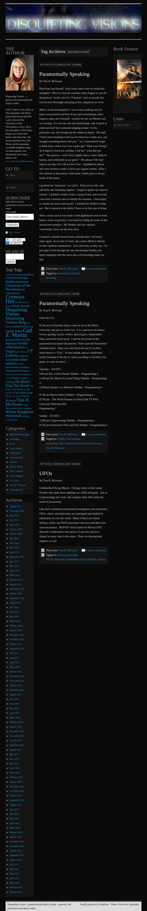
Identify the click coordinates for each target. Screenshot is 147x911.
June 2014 (14, 703)
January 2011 (15, 892)
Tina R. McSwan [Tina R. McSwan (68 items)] (18, 402)
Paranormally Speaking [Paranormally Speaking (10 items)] (17, 367)
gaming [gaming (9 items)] (9, 339)
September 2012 (16, 800)
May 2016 (14, 616)
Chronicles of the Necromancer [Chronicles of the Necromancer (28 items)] (18, 287)
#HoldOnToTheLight (19, 434)
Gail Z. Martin (16, 471)
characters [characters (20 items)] (22, 282)
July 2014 (13, 699)
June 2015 (14, 658)
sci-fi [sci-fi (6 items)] (8, 378)
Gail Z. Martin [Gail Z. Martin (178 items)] (19, 332)
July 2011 (13, 864)
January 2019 (15, 529)
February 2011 (16, 887)
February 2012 (16, 832)
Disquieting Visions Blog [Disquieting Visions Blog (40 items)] (16, 320)
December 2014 (16, 676)
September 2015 (16, 648)
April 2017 (14, 570)
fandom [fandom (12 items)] (16, 326)
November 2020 (16, 511)
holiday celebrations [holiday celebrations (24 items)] (17, 345)
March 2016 (14, 621)
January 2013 (15, 782)
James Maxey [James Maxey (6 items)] (20, 352)
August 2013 (15, 749)
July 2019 (13, 520)
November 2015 (16, 639)
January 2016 (15, 630)
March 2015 (14, 667)
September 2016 (16, 598)
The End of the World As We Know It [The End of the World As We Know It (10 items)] (19, 389)
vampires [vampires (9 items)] (27, 408)
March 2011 (14, 883)
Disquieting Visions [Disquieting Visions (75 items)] (16, 311)
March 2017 (14, 575)
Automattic (134, 904)
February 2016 (16, 625)
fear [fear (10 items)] (31, 326)
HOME (12, 187)
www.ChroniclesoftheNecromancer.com (24, 161)
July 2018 (13, 538)
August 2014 (15, 694)
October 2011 (15, 850)
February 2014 (16, 722)
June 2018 (14, 543)
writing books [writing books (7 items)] (12, 419)
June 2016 (14, 612)
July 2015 (13, 653)
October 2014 (15, 685)
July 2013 (13, 754)
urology (101, 559)
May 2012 (14, 818)
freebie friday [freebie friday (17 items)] (14, 331)
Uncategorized (16, 489)
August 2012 (15, 804)
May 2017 (14, 566)
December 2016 (16, 589)
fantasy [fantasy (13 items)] (25, 326)
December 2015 (16, 635)
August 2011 (15, 860)
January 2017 (15, 584)
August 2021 (15, 506)
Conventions (15, 453)
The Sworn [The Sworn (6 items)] (16, 396)
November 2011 (16, 846)
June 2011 (14, 869)
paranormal (63, 273)
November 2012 (16, 791)
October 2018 (15, 534)
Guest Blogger (16, 476)
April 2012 (14, 823)
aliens (60, 555)
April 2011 (14, 878)
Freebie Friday (16, 466)
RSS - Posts (14, 232)
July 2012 (13, 809)
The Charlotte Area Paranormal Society (80, 443)
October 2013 (15, 740)
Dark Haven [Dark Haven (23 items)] (21, 306)
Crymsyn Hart (15, 457)
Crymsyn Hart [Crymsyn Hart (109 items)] (15, 299)
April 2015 (14, 662)
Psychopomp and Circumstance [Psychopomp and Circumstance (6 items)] (18, 374)
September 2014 (16, 690)
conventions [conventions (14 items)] (13, 293)
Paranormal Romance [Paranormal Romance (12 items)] (17, 370)
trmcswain (50, 64)
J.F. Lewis (14, 480)
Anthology (14, 439)
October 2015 (15, 644)
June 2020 (14, 515)
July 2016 (13, 607)
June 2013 (14, 759)
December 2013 (16, 731)
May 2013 (14, 763)
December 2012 (16, 786)
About (12, 175)
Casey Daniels (16, 448)
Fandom (13, 462)
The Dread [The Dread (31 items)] (21, 385)
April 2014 (14, 713)
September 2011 (16, 855)
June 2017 (14, 561)
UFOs (45, 473)
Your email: (11, 212)
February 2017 (16, 579)
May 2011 (14, 873)
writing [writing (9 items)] (25, 416)
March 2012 (14, 827)
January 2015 (15, 671)
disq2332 (48, 464)
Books (12, 443)
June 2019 (14, 524)
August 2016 (15, 602)
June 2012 (14, 814)
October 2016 (15, 593)
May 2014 (14, 708)
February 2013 (16, 777)
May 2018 (14, 547)
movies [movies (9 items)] (20, 363)
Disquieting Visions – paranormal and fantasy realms (31, 904)
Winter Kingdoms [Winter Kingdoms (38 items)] (20, 412)
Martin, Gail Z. (124, 125)
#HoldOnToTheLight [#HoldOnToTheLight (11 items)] (17, 277)
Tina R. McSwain (68, 268)
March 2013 (14, 772)
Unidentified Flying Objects (81, 559)
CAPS (60, 438)
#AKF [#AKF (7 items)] (8, 274)
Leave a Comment (96, 268)
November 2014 (16, 680)
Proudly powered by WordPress (94, 904)
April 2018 (14, 552)
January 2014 (15, 726)
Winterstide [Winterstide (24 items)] (13, 416)
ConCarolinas (72, 438)
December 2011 (16, 841)
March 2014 (14, 717)
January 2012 (15, 837)
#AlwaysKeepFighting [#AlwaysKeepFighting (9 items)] (23, 274)
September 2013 (16, 745)
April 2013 (14, 768)
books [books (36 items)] (10, 281)
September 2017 (16, 556)
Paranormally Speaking (64, 74)
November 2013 (16, 736)
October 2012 (15, 795)
